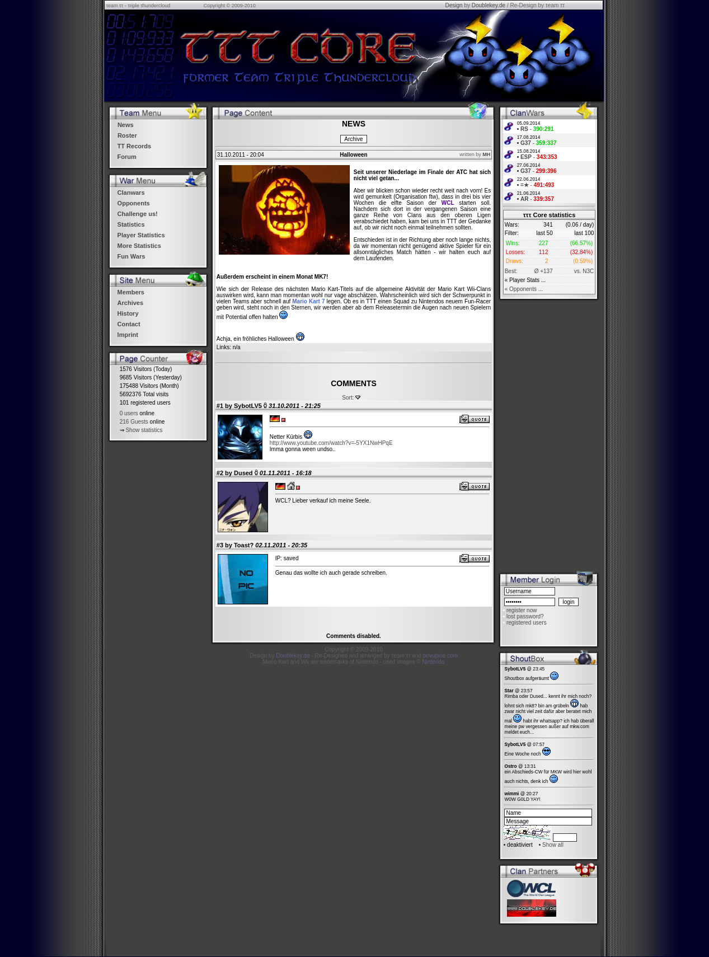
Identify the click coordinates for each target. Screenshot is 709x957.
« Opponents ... (524, 289)
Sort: (348, 398)
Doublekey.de (488, 5)
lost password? (525, 616)
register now (521, 610)
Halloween (353, 155)
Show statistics (143, 430)
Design (453, 5)
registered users (526, 623)
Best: (511, 271)
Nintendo (433, 662)
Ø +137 (543, 271)
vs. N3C (584, 271)
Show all (553, 845)
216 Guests (134, 422)
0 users (129, 413)
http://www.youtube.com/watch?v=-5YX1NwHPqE (331, 443)
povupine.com (440, 656)
